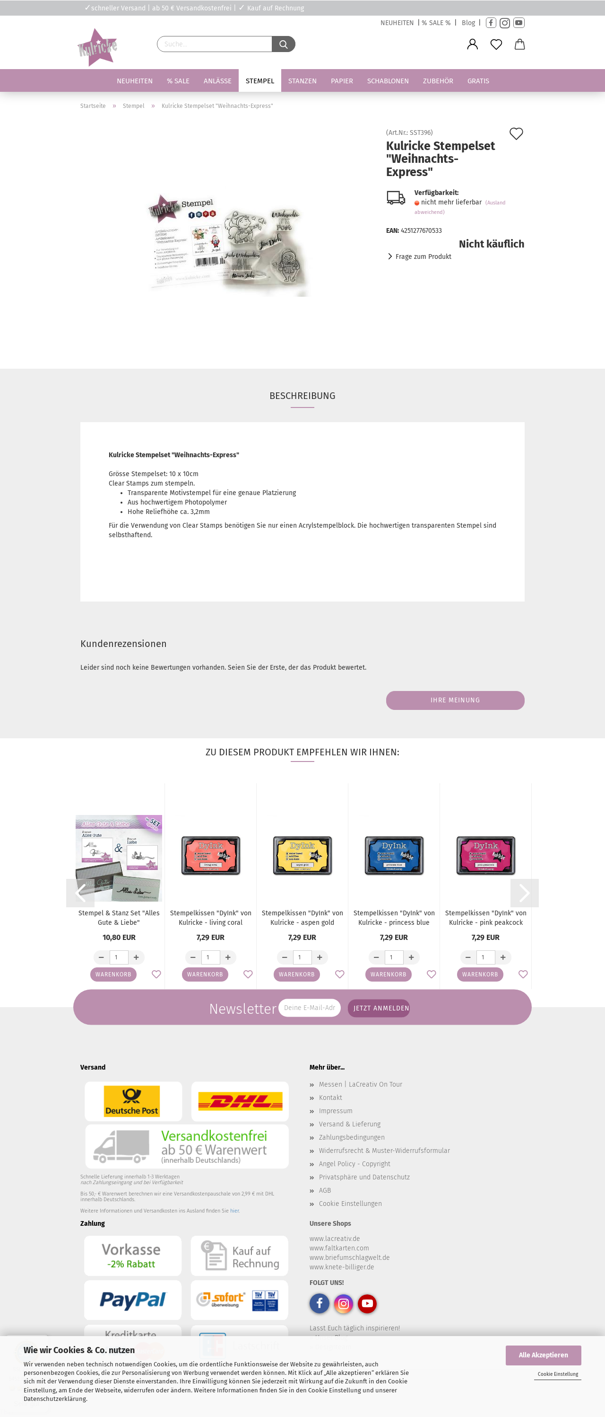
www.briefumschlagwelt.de (350, 1258)
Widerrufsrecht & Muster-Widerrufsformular (384, 1151)
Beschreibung (302, 395)
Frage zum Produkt (423, 257)
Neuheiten (135, 81)
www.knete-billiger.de (342, 1267)
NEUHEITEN (397, 23)
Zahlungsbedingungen (352, 1138)
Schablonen (388, 81)
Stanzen (302, 81)
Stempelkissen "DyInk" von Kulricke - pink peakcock (486, 918)
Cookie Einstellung (558, 1374)
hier (234, 1211)
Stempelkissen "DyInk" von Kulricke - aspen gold (302, 918)
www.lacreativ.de (335, 1239)
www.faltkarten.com (339, 1248)
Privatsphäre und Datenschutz (364, 1177)
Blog (468, 23)
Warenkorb (113, 974)
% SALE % (436, 23)
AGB (325, 1191)
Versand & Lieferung (349, 1124)
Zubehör (438, 81)
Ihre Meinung (455, 700)
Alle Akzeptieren (543, 1355)
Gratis (478, 81)
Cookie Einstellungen (350, 1204)
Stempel (260, 81)
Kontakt (330, 1098)
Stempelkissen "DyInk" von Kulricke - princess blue (394, 918)
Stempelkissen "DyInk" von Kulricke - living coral (210, 918)
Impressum (336, 1111)
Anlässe (218, 81)
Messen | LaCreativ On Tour (360, 1084)
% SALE (178, 81)
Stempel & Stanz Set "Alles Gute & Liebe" (119, 918)
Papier (342, 81)
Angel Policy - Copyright (354, 1164)
